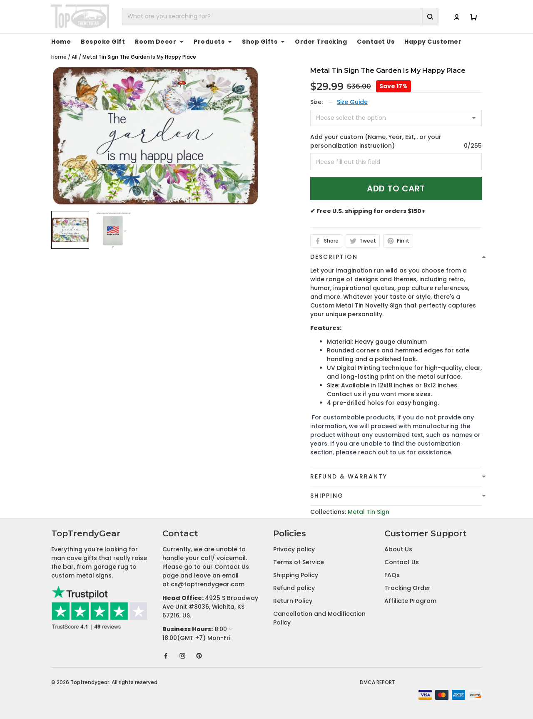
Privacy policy (294, 549)
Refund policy (294, 588)
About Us (398, 549)
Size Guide (352, 102)
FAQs (392, 575)
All (74, 56)
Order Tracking (321, 41)
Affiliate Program (410, 601)
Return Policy (292, 601)
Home (61, 41)
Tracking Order (407, 588)
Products (213, 41)
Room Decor (159, 41)
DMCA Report (377, 682)
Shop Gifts (263, 41)
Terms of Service (298, 562)
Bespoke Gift (103, 41)
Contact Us (375, 41)
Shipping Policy (295, 575)
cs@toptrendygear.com (207, 584)
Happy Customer (432, 41)
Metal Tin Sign (368, 512)
